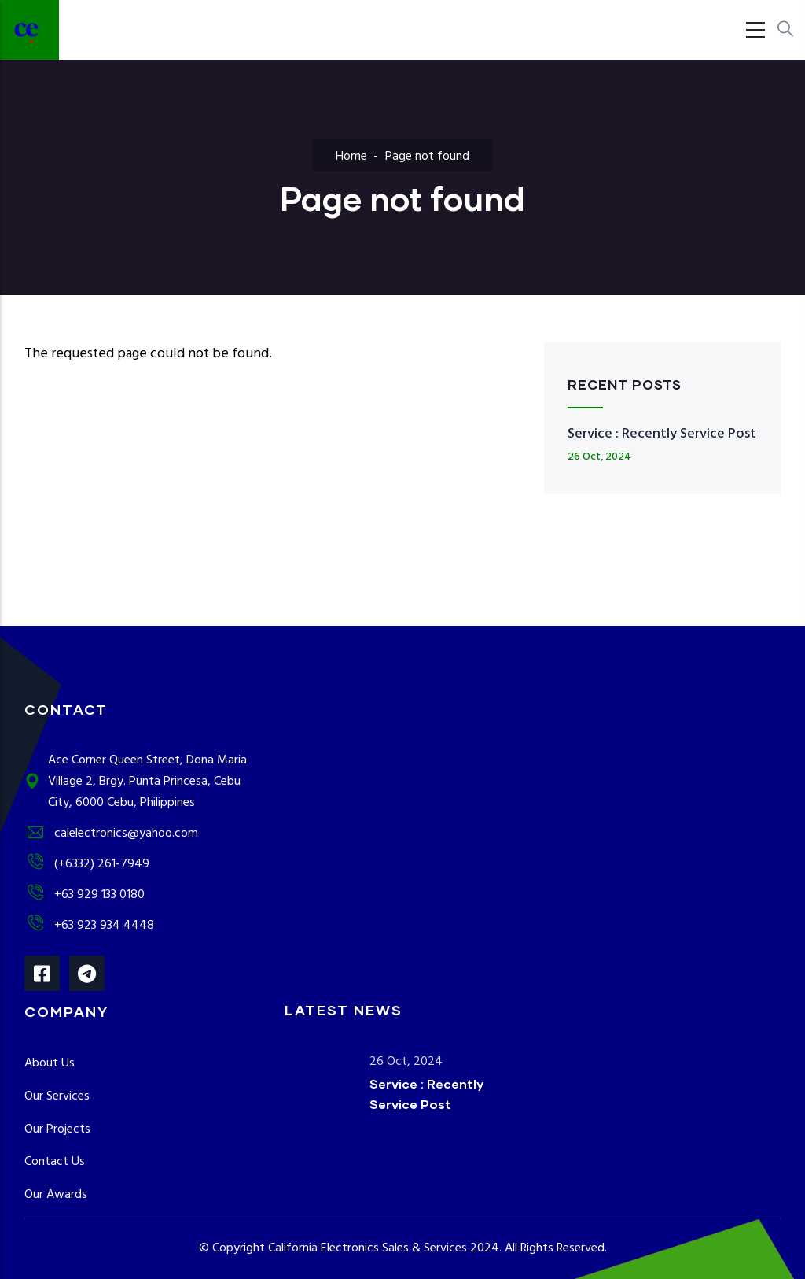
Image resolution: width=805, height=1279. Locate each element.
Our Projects (57, 1129)
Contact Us (54, 1161)
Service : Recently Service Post (662, 434)
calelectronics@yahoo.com (111, 833)
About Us (49, 1063)
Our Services (57, 1096)
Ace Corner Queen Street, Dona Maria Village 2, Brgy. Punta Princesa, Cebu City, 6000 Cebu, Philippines (135, 781)
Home (351, 156)
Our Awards (55, 1195)
